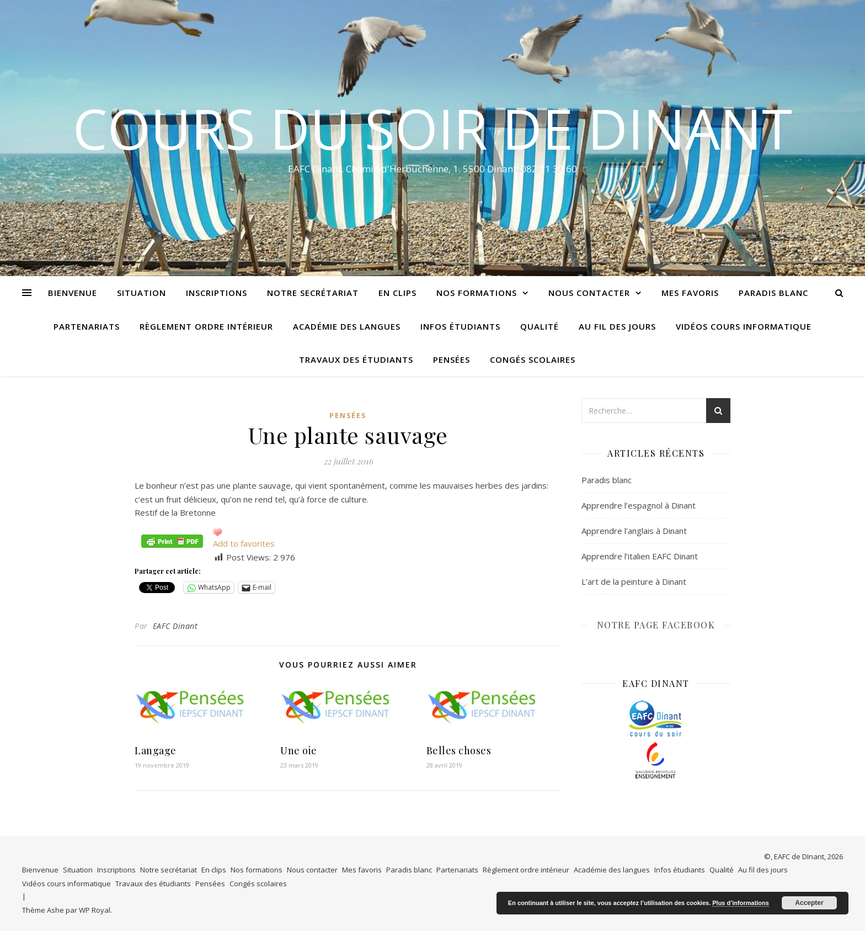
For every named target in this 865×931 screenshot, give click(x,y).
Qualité (539, 326)
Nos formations (476, 292)
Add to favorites (244, 543)
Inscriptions (216, 292)
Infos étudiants (460, 326)
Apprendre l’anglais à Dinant (634, 530)
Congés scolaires (532, 359)
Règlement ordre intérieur (206, 326)
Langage (156, 750)
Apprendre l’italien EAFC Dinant (639, 556)
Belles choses (459, 750)
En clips (397, 292)
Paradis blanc (773, 292)
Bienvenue (72, 292)
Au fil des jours (617, 326)
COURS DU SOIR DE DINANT (432, 128)
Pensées (451, 359)
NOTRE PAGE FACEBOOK (656, 625)
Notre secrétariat (313, 292)
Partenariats (87, 326)
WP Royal (94, 910)
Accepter (809, 903)
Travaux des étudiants (356, 359)
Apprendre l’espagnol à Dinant (638, 505)
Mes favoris (690, 292)
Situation (141, 292)
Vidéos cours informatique (743, 326)
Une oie (298, 750)
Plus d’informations (740, 903)
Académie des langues (347, 326)
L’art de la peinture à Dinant (633, 581)
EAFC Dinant (175, 626)
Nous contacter (589, 292)
